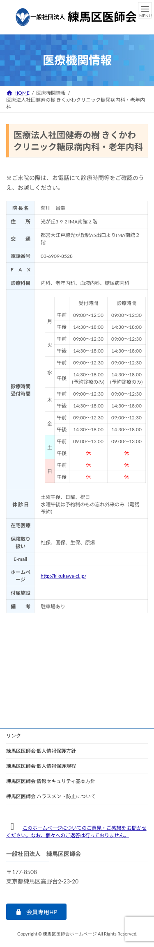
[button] (36, 912)
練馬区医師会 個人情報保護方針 (41, 751)
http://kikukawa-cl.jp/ (63, 576)
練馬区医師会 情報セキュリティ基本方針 (50, 781)
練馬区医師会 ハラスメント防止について (51, 796)
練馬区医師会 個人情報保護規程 (41, 766)
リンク (13, 736)
